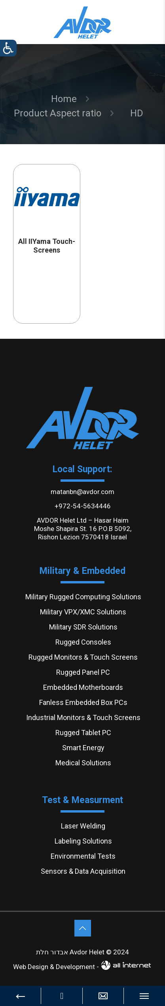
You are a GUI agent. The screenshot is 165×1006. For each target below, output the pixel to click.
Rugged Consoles (83, 642)
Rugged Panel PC (83, 672)
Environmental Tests (83, 856)
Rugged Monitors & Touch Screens (83, 657)
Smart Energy (83, 747)
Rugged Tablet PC (83, 732)
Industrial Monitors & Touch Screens (83, 717)
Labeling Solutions (83, 841)
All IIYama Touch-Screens (46, 245)
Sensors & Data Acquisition (83, 871)
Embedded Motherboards (83, 687)
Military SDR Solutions (83, 627)
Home (64, 98)
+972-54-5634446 (83, 506)
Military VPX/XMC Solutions (83, 612)
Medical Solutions (83, 763)
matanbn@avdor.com (82, 492)
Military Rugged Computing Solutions (83, 597)
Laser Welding (83, 826)
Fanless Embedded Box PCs (83, 702)
